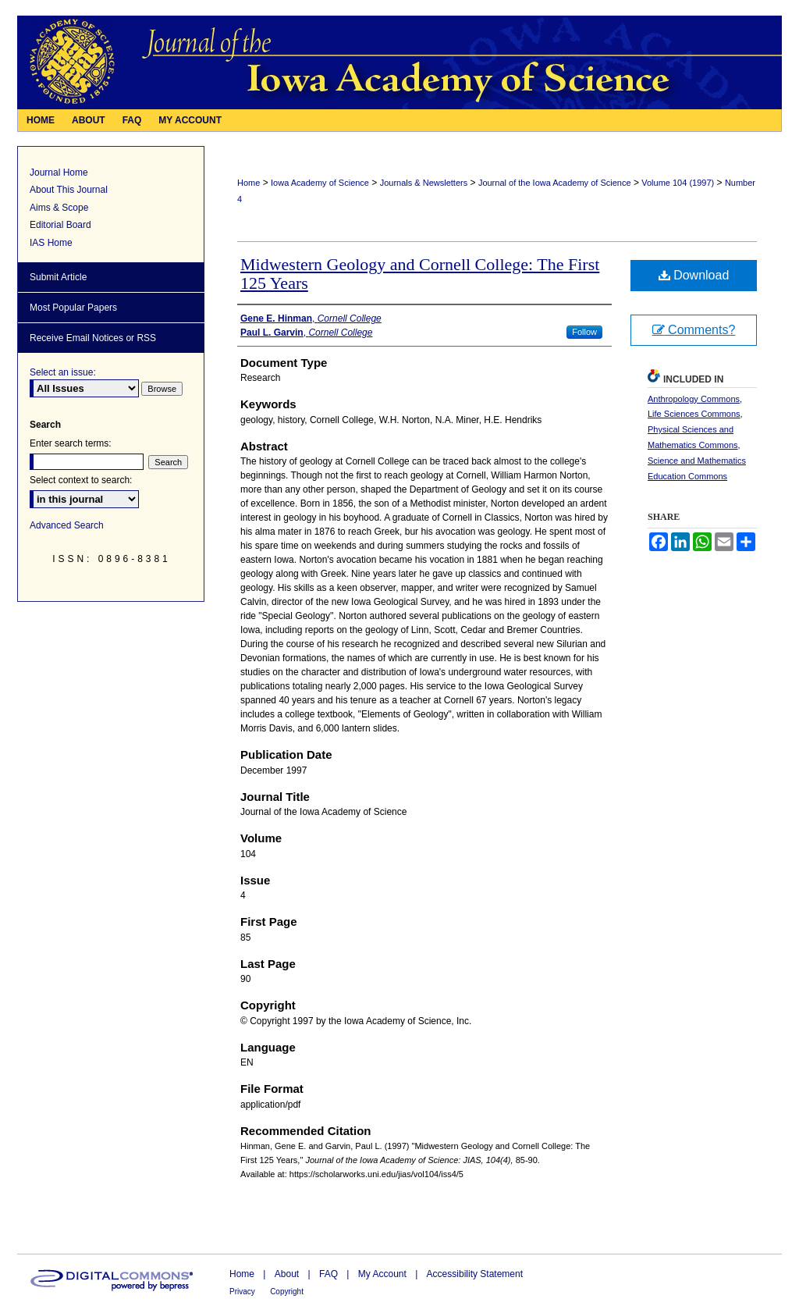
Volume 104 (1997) (677, 182)
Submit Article (58, 277)
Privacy (242, 1291)
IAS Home (51, 242)
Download (694, 275)
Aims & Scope (59, 207)
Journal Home (59, 172)
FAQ (328, 1274)
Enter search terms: (71, 443)
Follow (584, 331)
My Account (382, 1274)
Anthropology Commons (694, 399)
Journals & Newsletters (424, 182)
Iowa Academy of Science (320, 182)
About (287, 1274)
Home (248, 182)
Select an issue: (63, 372)
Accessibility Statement (475, 1274)
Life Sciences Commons (694, 413)
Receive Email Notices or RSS (93, 338)
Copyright (287, 1291)
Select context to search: (81, 480)
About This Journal (69, 189)
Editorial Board (60, 224)
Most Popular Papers (73, 307)
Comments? (694, 329)
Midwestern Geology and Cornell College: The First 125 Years (419, 273)
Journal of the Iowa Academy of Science (554, 182)
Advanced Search (67, 525)
